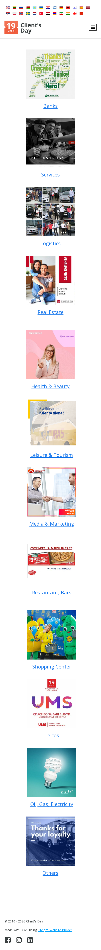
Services (50, 174)
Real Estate (51, 312)
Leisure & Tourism (51, 454)
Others (50, 872)
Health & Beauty (50, 386)
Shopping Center (51, 666)
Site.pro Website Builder (55, 930)
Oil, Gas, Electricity (51, 804)
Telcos (51, 735)
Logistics (50, 243)
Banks (50, 105)
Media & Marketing (51, 523)
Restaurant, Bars (51, 592)
